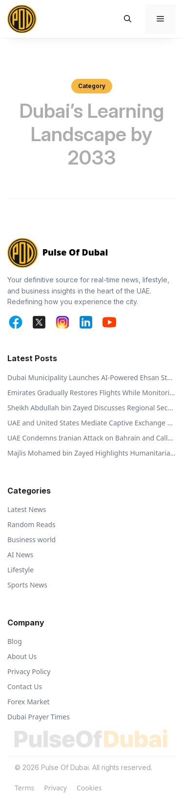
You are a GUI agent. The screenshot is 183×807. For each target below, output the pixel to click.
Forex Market (28, 701)
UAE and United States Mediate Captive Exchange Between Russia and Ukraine (91, 422)
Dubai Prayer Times (38, 716)
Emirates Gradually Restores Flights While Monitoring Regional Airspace (91, 392)
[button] (127, 19)
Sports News (27, 584)
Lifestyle (20, 569)
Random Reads (31, 524)
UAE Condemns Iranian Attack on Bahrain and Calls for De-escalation (91, 437)
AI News (20, 554)
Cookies (89, 787)
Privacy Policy (28, 671)
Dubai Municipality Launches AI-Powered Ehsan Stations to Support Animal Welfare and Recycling (91, 377)
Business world (31, 539)
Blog (14, 641)
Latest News (26, 509)
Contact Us (24, 686)
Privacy (55, 787)
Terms (24, 787)
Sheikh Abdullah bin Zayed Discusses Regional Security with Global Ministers (91, 407)
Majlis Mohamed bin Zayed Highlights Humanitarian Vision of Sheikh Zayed (91, 453)
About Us (22, 656)
